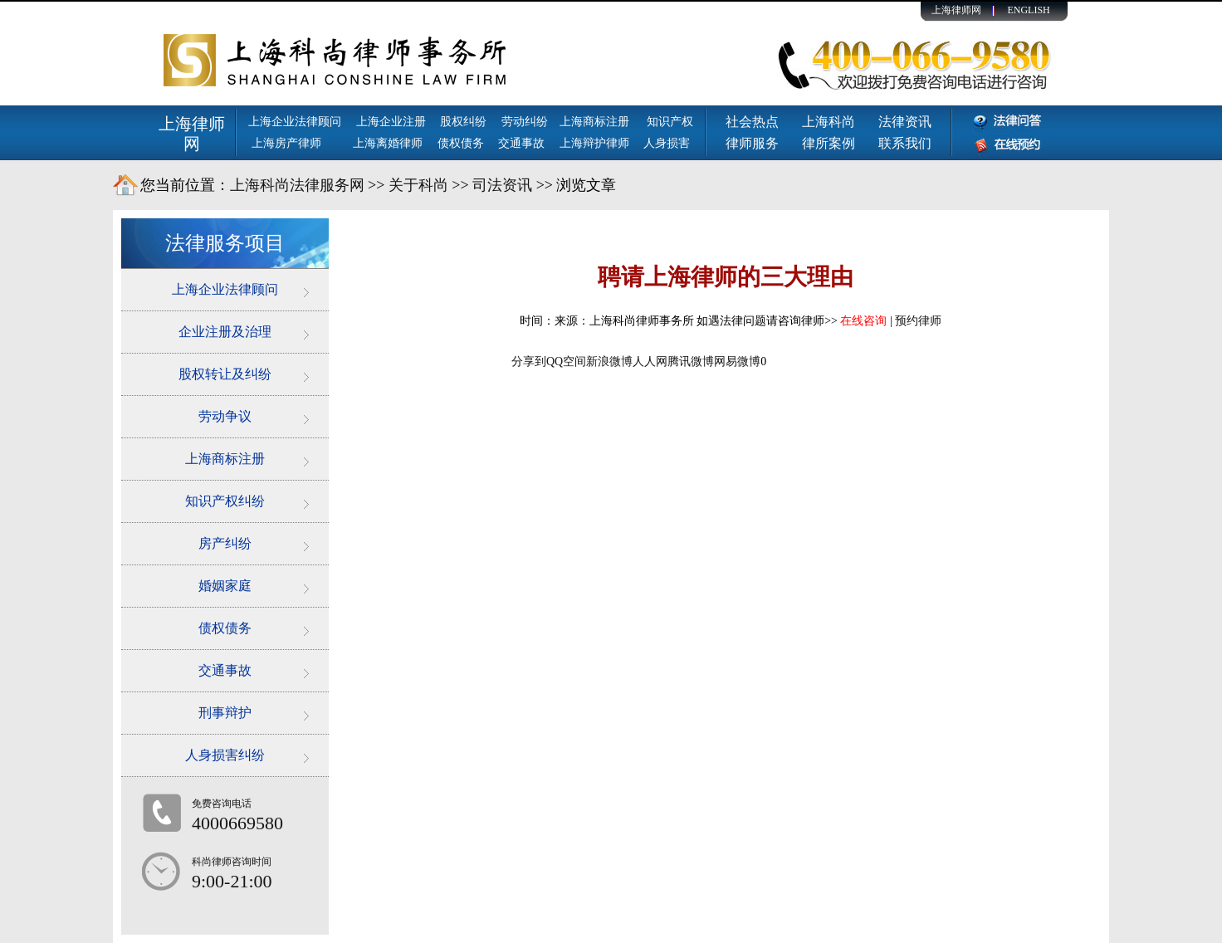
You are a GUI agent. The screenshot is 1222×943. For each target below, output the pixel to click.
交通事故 (521, 143)
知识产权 (670, 121)
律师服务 (752, 143)
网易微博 (737, 361)
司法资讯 (502, 185)
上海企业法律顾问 (294, 121)
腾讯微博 (690, 361)
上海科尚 (828, 122)
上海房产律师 (286, 143)
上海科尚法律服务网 (297, 185)
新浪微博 (609, 361)
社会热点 (752, 122)
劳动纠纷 (524, 121)
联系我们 (904, 143)
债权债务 (460, 143)
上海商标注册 (596, 121)
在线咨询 (863, 321)
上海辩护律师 (596, 143)
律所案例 (828, 143)
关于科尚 (418, 185)
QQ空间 (566, 361)
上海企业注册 (391, 121)
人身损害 (666, 143)
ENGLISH (1028, 10)
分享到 (528, 361)
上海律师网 (956, 10)
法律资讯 (904, 122)
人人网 (650, 361)
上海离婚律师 (388, 143)
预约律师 (918, 321)
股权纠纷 (463, 121)
